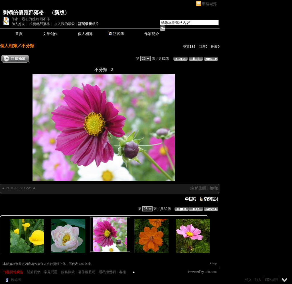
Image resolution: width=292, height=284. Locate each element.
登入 (248, 280)
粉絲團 (16, 280)
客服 (122, 272)
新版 (59, 12)
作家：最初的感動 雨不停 (30, 19)
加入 (258, 280)
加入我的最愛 (64, 24)
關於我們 (33, 272)
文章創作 (50, 34)
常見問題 (51, 272)
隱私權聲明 (107, 272)
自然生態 (198, 188)
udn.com (211, 272)
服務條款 (68, 272)
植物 (213, 188)
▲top (213, 263)
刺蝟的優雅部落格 (23, 12)
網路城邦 (209, 4)
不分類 (27, 45)
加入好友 (18, 24)
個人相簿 (85, 34)
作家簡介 (151, 34)
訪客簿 (118, 34)
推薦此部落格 (39, 24)
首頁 (19, 34)
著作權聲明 (86, 272)
